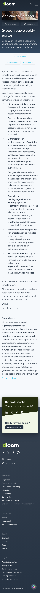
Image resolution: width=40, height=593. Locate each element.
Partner (4, 548)
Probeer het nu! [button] (9, 378)
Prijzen (4, 517)
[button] (6, 459)
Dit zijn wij (5, 538)
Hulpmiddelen (7, 521)
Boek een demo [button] (14, 427)
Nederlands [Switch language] (8, 463)
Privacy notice (7, 565)
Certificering (6, 493)
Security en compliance (10, 500)
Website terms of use (9, 562)
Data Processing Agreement (12, 572)
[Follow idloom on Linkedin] (6, 413)
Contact (5, 541)
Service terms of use (9, 569)
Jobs (4, 545)
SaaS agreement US (9, 576)
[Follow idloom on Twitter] (11, 413)
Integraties (6, 490)
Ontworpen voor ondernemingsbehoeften (18, 504)
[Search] (30, 4)
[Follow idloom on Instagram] (22, 413)
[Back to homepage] (10, 446)
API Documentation (9, 524)
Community (6, 497)
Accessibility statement (10, 579)
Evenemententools (9, 483)
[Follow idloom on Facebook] (16, 413)
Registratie (6, 480)
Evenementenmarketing (11, 487)
